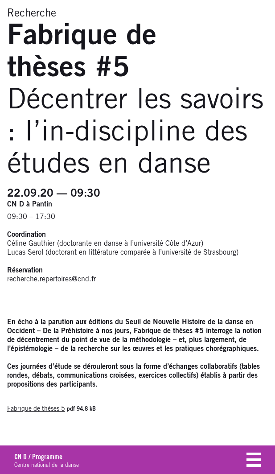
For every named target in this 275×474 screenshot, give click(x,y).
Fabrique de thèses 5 (36, 409)
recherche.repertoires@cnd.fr (51, 279)
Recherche (31, 13)
